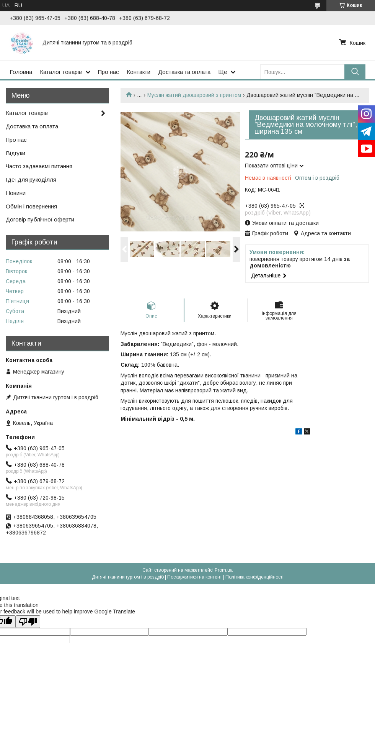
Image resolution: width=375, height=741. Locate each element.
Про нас (108, 72)
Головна (21, 72)
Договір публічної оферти (40, 219)
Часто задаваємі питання (39, 166)
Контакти (138, 72)
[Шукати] (354, 71)
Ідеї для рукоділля (31, 179)
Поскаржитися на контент (194, 577)
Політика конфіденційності (254, 577)
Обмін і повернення (31, 206)
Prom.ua (224, 570)
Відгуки (15, 153)
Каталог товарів (61, 72)
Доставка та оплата (184, 72)
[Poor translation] (28, 621)
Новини (16, 193)
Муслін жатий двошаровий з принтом (194, 95)
